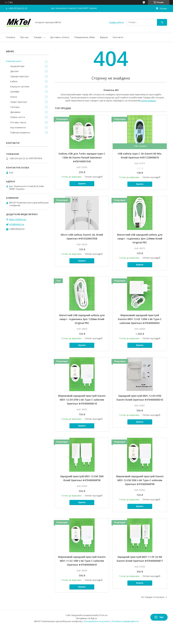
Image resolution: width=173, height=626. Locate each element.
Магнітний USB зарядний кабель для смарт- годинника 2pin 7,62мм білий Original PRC (82, 319)
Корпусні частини (19, 86)
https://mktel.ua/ (17, 219)
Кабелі (13, 81)
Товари (38, 37)
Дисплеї (14, 71)
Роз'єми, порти (18, 122)
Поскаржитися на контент (97, 621)
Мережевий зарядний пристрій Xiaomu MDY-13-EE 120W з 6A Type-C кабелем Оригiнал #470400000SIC (140, 319)
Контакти (118, 37)
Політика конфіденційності (125, 621)
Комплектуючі (13, 61)
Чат (159, 617)
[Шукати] (162, 22)
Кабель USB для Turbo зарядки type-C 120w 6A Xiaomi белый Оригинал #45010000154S (82, 157)
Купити (81, 183)
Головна (10, 37)
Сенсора (14, 106)
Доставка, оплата (59, 37)
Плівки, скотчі (17, 117)
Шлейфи (14, 91)
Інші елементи (18, 127)
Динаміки (15, 112)
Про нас (24, 37)
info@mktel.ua (16, 224)
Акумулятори (17, 66)
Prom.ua (103, 615)
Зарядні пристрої (19, 76)
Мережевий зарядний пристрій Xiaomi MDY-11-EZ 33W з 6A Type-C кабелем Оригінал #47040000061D (82, 560)
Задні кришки (148, 100)
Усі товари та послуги (152, 597)
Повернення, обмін (84, 37)
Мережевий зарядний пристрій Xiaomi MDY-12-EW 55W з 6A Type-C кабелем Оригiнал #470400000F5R (140, 480)
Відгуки (104, 37)
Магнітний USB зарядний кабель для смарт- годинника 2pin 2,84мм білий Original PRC (139, 238)
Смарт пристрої (18, 101)
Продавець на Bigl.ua (86, 618)
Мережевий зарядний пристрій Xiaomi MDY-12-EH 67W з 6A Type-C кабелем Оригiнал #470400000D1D (82, 399)
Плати (13, 96)
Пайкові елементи (20, 132)
